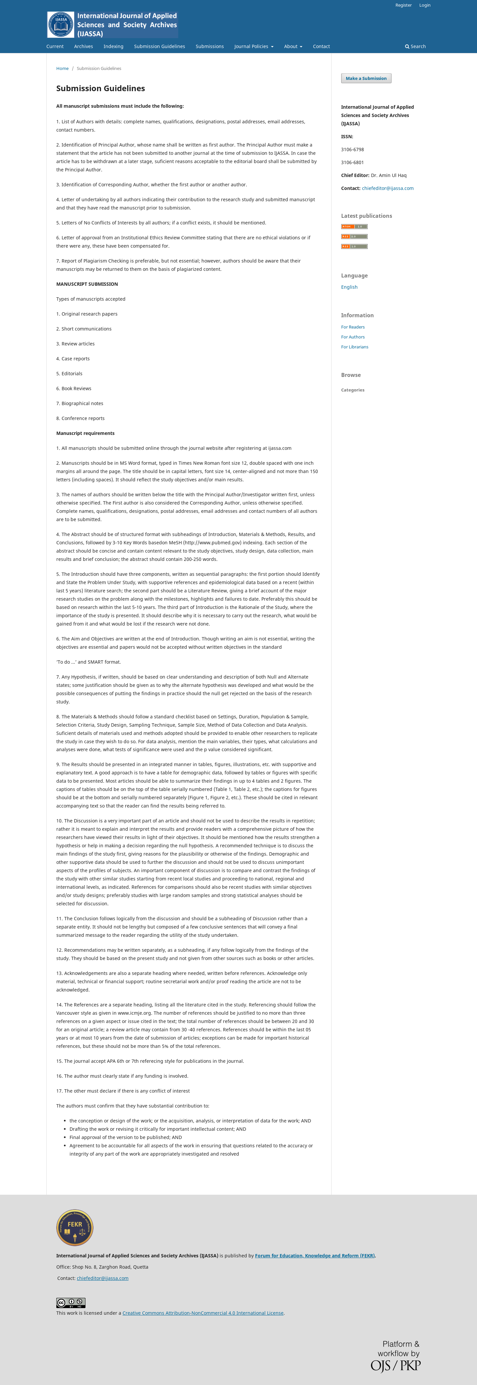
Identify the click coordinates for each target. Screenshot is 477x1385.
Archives (83, 46)
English (349, 287)
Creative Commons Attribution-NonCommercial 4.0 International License (203, 1313)
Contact (321, 46)
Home (62, 68)
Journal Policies (252, 46)
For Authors (353, 337)
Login (425, 5)
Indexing (114, 46)
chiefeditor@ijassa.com (388, 188)
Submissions (210, 46)
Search (415, 46)
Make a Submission (366, 78)
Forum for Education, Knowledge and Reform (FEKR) (315, 1255)
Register (404, 5)
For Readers (353, 327)
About (291, 46)
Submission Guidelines (159, 46)
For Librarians (354, 347)
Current (55, 46)
